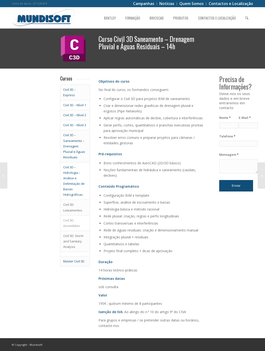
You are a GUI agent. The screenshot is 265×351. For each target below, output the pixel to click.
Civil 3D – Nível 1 (74, 105)
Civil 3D (68, 135)
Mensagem (229, 154)
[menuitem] (144, 3)
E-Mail (245, 117)
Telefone (227, 136)
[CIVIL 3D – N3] (3, 175)
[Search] (246, 17)
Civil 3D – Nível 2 (74, 115)
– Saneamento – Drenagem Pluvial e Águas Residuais (74, 146)
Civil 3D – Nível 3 (74, 125)
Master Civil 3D (73, 261)
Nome (225, 117)
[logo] (44, 17)
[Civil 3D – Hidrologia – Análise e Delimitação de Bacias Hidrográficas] (261, 175)
